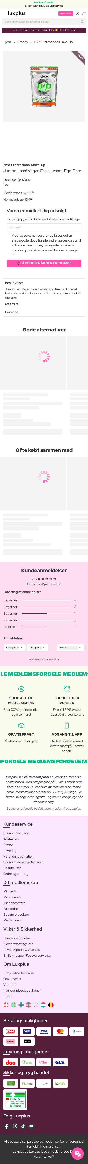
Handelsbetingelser (17, 938)
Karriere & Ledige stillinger (22, 990)
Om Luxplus (12, 979)
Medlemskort (13, 920)
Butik (7, 996)
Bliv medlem (65, 13)
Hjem (7, 42)
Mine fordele (12, 897)
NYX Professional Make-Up (53, 42)
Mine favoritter (14, 903)
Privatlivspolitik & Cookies (21, 949)
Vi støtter (10, 984)
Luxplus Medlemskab (18, 973)
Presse (8, 845)
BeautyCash (12, 868)
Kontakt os (11, 839)
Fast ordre (10, 909)
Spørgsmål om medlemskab (23, 862)
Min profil (9, 891)
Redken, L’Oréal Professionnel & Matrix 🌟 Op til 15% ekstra (44, 30)
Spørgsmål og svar (16, 833)
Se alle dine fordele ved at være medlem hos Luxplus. (44, 808)
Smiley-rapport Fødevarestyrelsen (27, 955)
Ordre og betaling (15, 874)
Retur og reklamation (18, 856)
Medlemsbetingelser (18, 944)
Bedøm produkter (16, 914)
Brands (22, 42)
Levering (9, 850)
